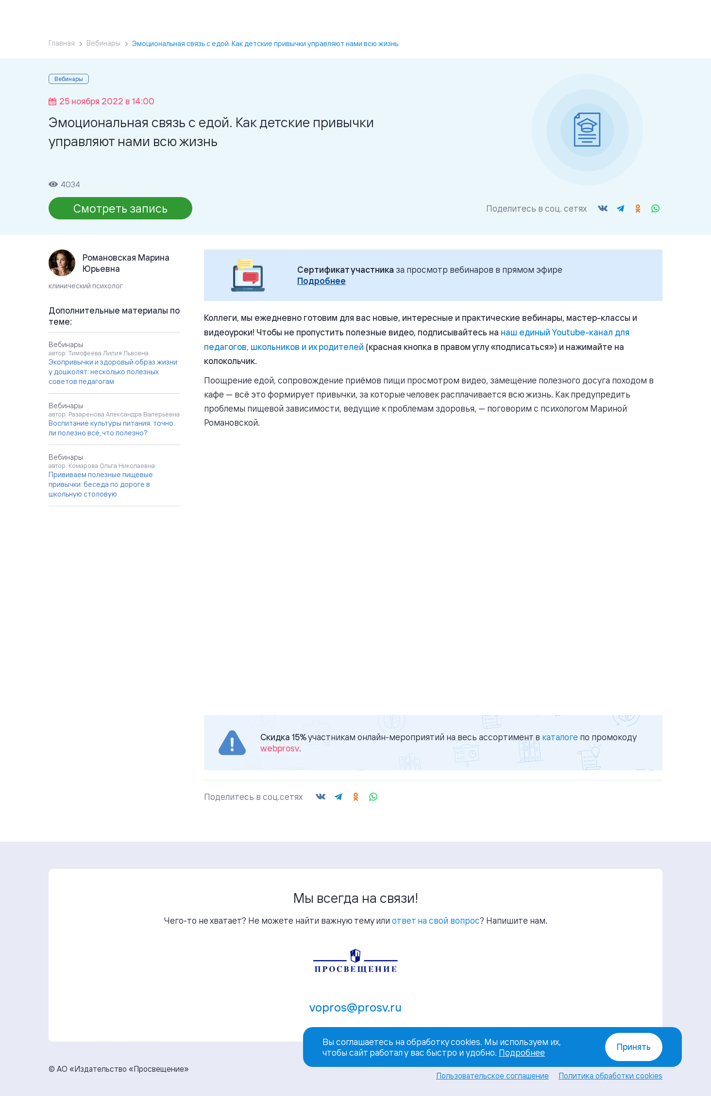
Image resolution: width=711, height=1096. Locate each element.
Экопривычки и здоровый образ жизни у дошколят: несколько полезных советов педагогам (113, 371)
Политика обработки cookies (610, 1075)
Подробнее (321, 280)
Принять (634, 1046)
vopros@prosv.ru (355, 1007)
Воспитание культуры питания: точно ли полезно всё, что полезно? (111, 427)
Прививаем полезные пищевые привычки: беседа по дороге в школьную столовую (101, 484)
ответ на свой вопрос (436, 920)
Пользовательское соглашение (492, 1075)
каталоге (560, 736)
